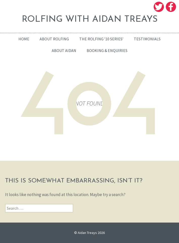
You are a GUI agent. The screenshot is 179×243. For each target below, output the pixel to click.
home (23, 38)
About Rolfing (54, 38)
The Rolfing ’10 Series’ (101, 38)
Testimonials (147, 38)
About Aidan (64, 50)
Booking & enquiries (107, 50)
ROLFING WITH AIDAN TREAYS (90, 19)
